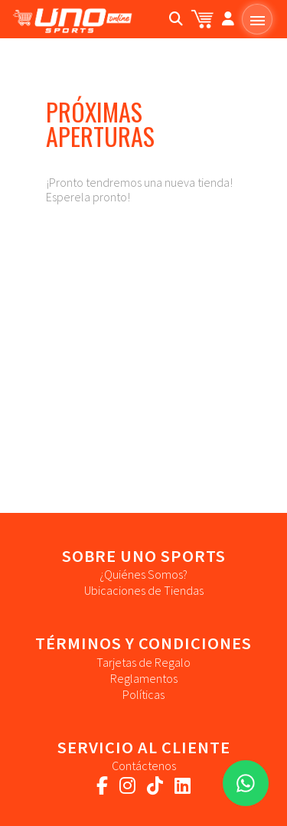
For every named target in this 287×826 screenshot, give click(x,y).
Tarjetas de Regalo (143, 662)
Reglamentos (144, 678)
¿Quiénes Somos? (143, 574)
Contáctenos (144, 765)
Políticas (143, 694)
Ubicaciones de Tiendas (144, 590)
